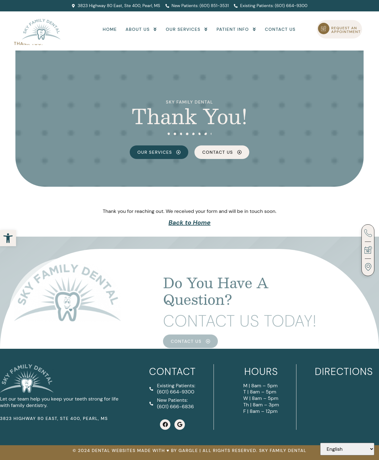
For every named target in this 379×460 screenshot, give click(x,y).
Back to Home (189, 222)
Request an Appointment (346, 30)
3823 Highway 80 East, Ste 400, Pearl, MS (54, 418)
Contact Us (280, 29)
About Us (141, 29)
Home (110, 29)
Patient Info (236, 29)
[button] (8, 238)
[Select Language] (347, 449)
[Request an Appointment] (323, 28)
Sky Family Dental (189, 102)
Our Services (187, 29)
